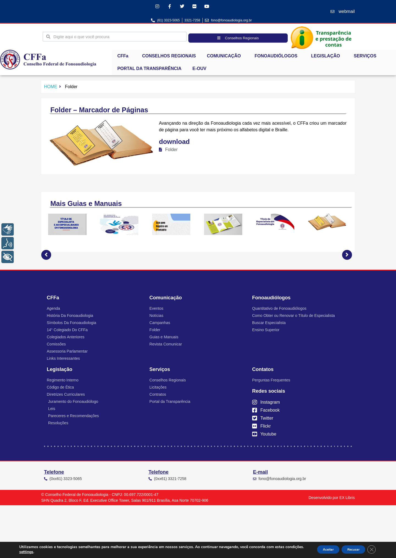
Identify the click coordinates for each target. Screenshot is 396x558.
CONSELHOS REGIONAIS (169, 57)
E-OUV (200, 70)
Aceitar (316, 549)
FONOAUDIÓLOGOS (277, 57)
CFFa (124, 57)
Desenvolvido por (332, 499)
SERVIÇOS (366, 57)
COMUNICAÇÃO (225, 57)
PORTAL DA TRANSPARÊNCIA (149, 70)
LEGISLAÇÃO (327, 57)
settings (46, 551)
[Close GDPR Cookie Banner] (371, 549)
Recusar (348, 549)
